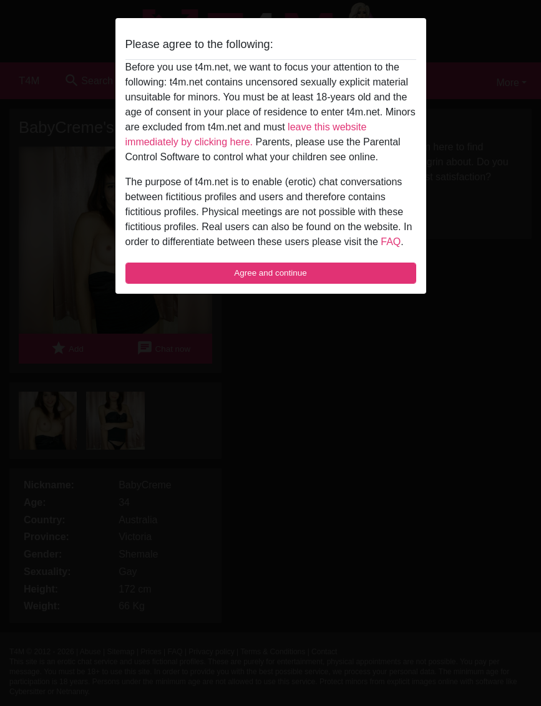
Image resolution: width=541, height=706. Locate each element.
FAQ (391, 241)
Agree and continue (270, 273)
